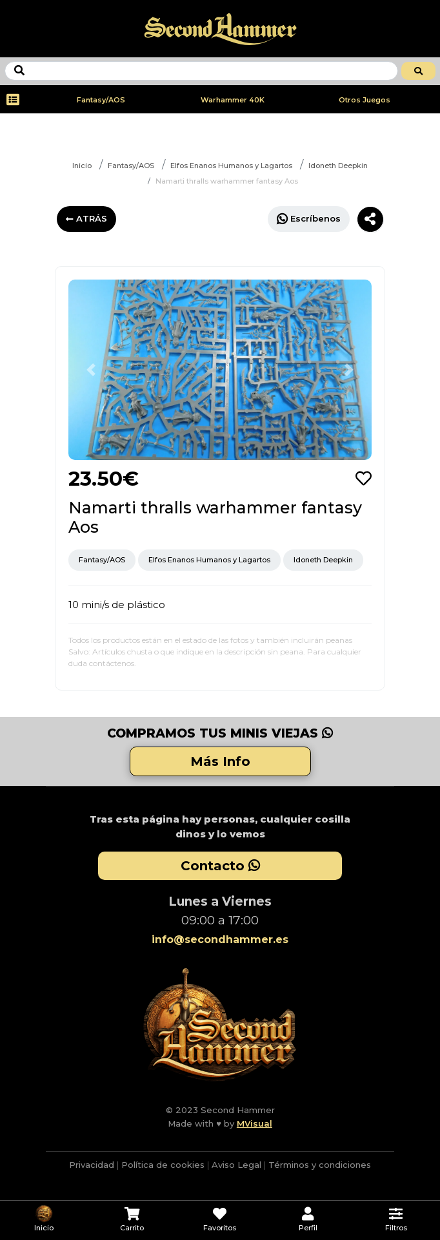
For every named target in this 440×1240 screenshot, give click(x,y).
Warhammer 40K (233, 99)
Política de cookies (163, 1164)
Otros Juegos (364, 99)
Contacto (220, 865)
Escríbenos (309, 219)
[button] (91, 370)
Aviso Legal (236, 1164)
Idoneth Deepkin (338, 165)
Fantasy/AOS (101, 99)
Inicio (82, 165)
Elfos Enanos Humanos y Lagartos (231, 165)
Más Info (220, 761)
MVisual (254, 1123)
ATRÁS (86, 218)
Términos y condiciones (319, 1164)
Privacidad (91, 1164)
